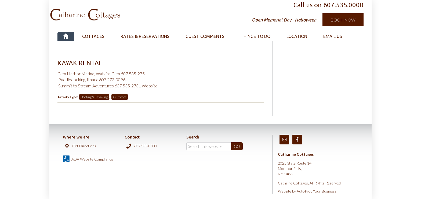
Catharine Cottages (114, 11)
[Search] (214, 146)
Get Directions (84, 146)
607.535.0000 (145, 146)
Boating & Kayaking (94, 97)
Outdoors (119, 97)
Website (150, 85)
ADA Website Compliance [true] (92, 159)
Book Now (343, 19)
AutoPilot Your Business (317, 191)
